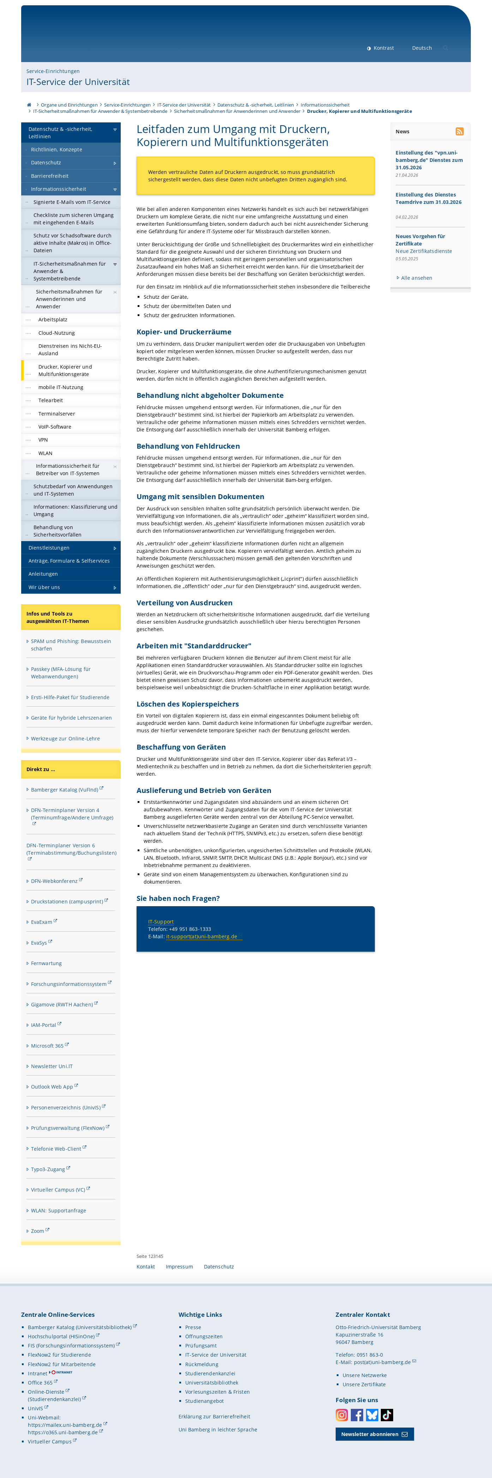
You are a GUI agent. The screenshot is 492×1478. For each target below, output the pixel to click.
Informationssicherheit (325, 105)
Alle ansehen (417, 277)
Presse (193, 1327)
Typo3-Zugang (48, 1169)
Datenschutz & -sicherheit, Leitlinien (255, 105)
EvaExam (41, 922)
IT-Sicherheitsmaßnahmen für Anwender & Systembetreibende (100, 111)
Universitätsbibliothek (211, 1382)
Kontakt (146, 1266)
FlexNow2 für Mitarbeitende (62, 1364)
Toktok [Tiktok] (387, 1415)
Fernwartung (46, 963)
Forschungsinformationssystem (69, 984)
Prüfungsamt (201, 1345)
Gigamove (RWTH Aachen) (62, 1004)
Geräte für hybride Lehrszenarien (71, 717)
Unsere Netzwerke (365, 1375)
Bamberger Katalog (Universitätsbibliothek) (80, 1327)
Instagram (342, 1415)
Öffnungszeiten (204, 1336)
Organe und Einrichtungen (69, 105)
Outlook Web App (52, 1086)
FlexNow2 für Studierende (59, 1354)
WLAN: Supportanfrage (58, 1210)
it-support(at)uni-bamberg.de (201, 936)
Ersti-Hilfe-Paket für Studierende (70, 697)
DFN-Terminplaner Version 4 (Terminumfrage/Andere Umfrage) (72, 814)
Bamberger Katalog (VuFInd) (64, 789)
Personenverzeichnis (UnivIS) (66, 1107)
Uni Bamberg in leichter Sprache (218, 1429)
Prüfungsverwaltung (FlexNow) (67, 1128)
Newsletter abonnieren (369, 1434)
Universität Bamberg (85, 37)
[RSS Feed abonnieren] (461, 132)
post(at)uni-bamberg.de (382, 1362)
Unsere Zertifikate (364, 1384)
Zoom (37, 1231)
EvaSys (39, 942)
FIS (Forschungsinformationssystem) (71, 1345)
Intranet (37, 1373)
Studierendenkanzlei (210, 1373)
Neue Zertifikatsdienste (424, 251)
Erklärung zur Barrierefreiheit (214, 1416)
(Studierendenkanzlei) (54, 1399)
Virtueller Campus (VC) (58, 1189)
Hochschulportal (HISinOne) (61, 1336)
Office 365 (40, 1382)
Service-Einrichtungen (53, 71)
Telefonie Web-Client (56, 1148)
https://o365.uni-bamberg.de (63, 1432)
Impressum (179, 1266)
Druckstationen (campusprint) (67, 901)
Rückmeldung (201, 1364)
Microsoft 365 (47, 1045)
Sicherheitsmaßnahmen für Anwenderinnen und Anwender (237, 111)
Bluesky (372, 1415)
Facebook (357, 1415)
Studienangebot (204, 1401)
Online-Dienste (46, 1391)
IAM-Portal (43, 1025)
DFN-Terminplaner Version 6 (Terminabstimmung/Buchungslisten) (71, 849)
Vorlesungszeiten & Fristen (217, 1391)
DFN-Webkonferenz (54, 881)
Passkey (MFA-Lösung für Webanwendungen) (61, 673)
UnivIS (35, 1408)
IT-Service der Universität (78, 81)
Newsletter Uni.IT (52, 1066)
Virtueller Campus (49, 1441)
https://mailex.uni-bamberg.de (65, 1425)
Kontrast (383, 47)
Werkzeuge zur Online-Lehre (65, 738)
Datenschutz (219, 1266)
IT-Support (161, 921)
